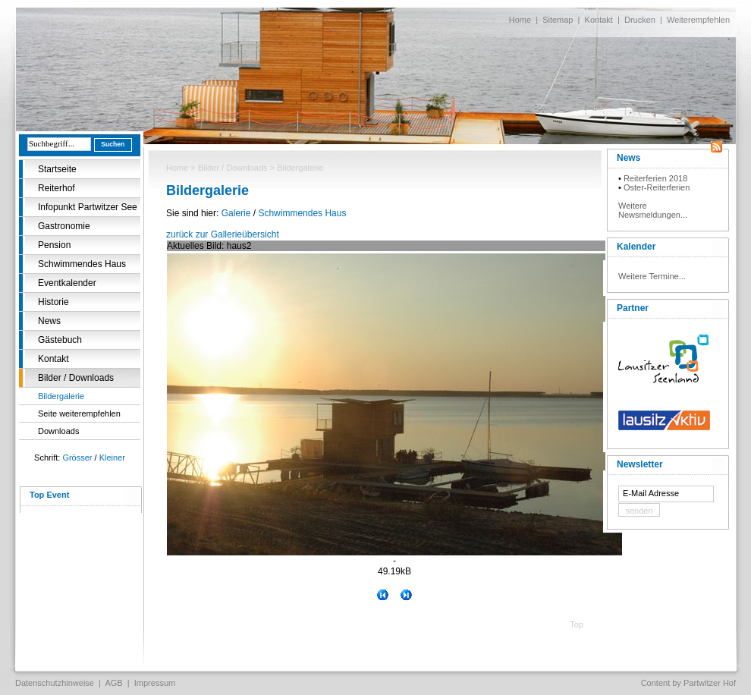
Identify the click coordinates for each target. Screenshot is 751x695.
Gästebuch (60, 340)
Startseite (57, 169)
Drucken (639, 19)
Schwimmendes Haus (82, 264)
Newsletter (640, 464)
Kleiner (112, 457)
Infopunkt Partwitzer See (87, 207)
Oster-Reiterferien (657, 187)
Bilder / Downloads (76, 378)
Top (576, 624)
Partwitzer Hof (709, 682)
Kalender (636, 246)
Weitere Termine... (652, 276)
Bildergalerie (61, 396)
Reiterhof (56, 188)
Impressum (154, 682)
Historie (53, 302)
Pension (54, 245)
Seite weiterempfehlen (79, 413)
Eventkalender (67, 283)
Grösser (77, 457)
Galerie (236, 213)
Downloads (58, 431)
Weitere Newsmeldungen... (652, 210)
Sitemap (557, 19)
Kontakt (599, 19)
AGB (113, 682)
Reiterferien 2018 (655, 178)
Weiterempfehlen (698, 19)
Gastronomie (64, 226)
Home (520, 19)
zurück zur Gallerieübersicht (222, 234)
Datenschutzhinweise (54, 682)
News (49, 321)
